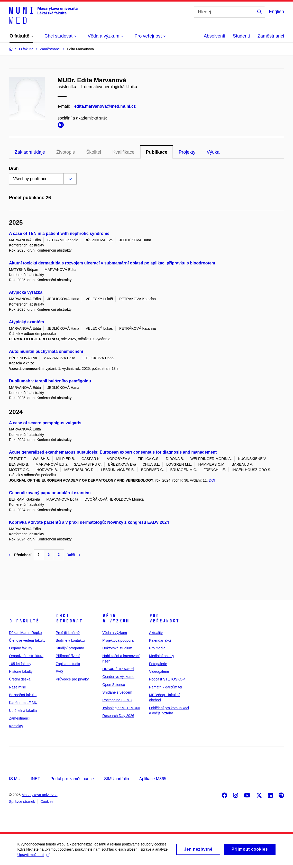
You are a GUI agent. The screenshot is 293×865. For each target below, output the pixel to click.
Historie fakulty (21, 671)
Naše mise (17, 687)
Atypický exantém (26, 322)
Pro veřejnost (164, 618)
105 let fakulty (20, 664)
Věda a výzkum (115, 618)
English (276, 11)
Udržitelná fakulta (23, 710)
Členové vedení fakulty (27, 640)
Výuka (213, 152)
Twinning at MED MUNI (121, 708)
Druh (14, 168)
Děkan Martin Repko (25, 633)
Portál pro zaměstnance (72, 779)
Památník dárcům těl (165, 687)
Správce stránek (22, 801)
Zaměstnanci (271, 36)
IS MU (14, 779)
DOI (212, 480)
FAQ (59, 671)
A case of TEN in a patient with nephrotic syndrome (59, 233)
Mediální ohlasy (161, 656)
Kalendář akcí (160, 640)
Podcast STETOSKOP (167, 679)
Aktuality (156, 633)
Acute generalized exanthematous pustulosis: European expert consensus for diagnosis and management (113, 452)
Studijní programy (70, 648)
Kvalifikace (123, 152)
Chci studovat (69, 618)
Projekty (187, 152)
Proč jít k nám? (68, 633)
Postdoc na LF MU (117, 700)
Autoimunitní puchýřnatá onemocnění (46, 351)
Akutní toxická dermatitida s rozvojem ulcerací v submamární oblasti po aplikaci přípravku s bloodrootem (112, 263)
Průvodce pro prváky (72, 679)
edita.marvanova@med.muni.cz (105, 106)
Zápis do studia (68, 664)
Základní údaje (30, 152)
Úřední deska (19, 679)
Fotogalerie (158, 664)
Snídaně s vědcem (117, 692)
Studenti (241, 36)
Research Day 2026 (118, 716)
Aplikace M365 (152, 779)
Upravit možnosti (34, 856)
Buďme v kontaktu (70, 640)
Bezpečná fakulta (22, 695)
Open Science (113, 685)
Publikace (156, 152)
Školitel (93, 152)
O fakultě (24, 621)
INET (35, 779)
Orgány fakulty (20, 648)
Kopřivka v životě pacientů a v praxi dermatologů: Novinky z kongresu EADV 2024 (89, 522)
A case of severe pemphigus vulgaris (45, 423)
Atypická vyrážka (25, 292)
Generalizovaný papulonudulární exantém (49, 493)
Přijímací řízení (68, 656)
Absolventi (214, 36)
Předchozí (20, 555)
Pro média (157, 648)
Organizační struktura (26, 656)
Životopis (65, 152)
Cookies (46, 801)
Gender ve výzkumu (118, 677)
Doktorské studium (117, 648)
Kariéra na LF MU (23, 703)
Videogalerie (159, 671)
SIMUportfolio (116, 779)
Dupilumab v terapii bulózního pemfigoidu (50, 381)
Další (73, 555)
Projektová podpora (117, 640)
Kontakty (16, 726)
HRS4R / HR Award (118, 669)
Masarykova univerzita (39, 795)
